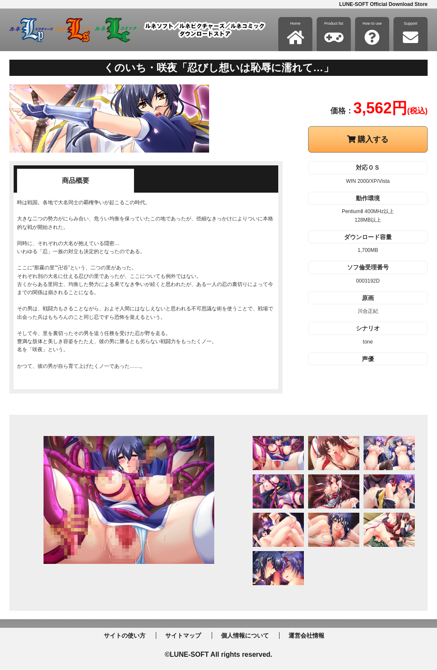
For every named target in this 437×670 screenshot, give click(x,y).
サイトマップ (183, 635)
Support (410, 33)
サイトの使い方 (125, 635)
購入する (367, 139)
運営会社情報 (306, 635)
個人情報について (245, 635)
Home (295, 33)
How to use (372, 33)
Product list (334, 33)
